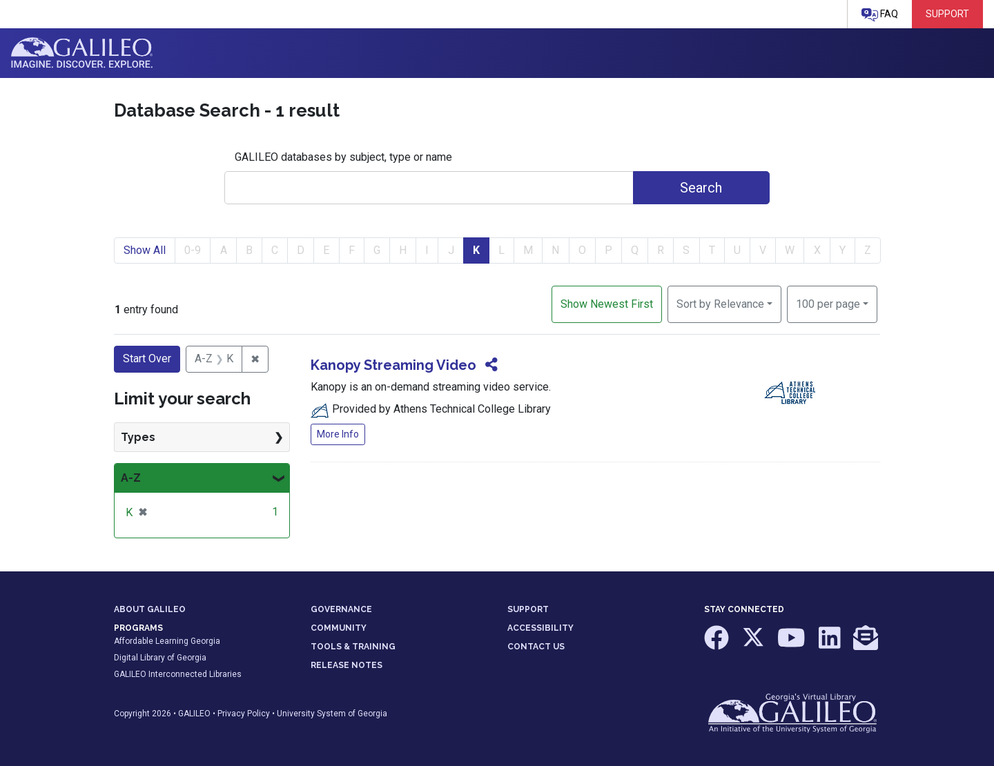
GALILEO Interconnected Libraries (178, 674)
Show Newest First (607, 304)
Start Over (147, 358)
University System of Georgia (332, 713)
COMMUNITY (339, 628)
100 (828, 303)
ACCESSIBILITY (540, 628)
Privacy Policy (243, 713)
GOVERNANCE (341, 609)
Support (947, 13)
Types (138, 437)
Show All (145, 250)
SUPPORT (528, 609)
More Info (338, 434)
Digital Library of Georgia (160, 657)
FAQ (879, 14)
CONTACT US (536, 646)
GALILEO (194, 713)
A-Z (131, 477)
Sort (720, 304)
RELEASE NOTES (346, 665)
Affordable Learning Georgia (167, 641)
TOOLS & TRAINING (353, 646)
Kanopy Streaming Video (393, 365)
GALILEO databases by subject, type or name (343, 157)
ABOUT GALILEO (150, 609)
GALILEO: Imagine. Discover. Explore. (82, 53)
